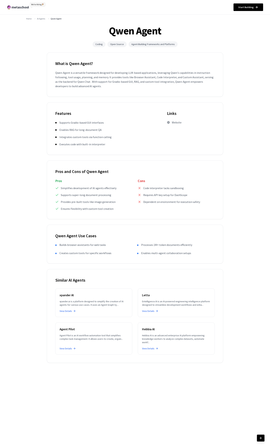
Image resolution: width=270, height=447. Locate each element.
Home (29, 18)
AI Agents (41, 18)
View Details (68, 311)
